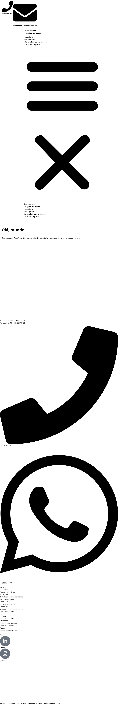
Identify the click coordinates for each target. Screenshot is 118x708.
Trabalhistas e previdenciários (11, 597)
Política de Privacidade (8, 623)
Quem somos (30, 30)
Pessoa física (28, 37)
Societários (4, 594)
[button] (62, 123)
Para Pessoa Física (7, 599)
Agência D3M (55, 703)
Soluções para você (32, 33)
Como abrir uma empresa (35, 42)
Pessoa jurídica (29, 39)
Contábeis (4, 589)
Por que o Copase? (32, 44)
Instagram (4, 660)
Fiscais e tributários (7, 592)
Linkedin (3, 648)
